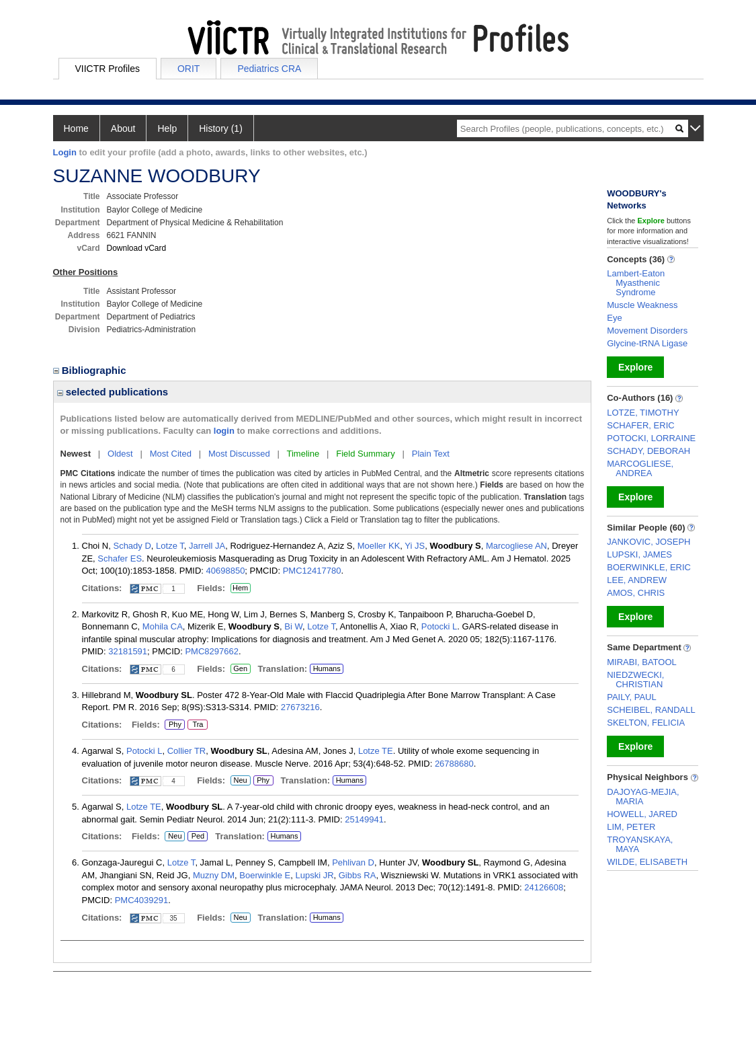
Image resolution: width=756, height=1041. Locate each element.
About (123, 128)
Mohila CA (162, 626)
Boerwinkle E (264, 875)
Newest (75, 454)
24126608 (543, 887)
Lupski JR (314, 875)
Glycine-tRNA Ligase (647, 343)
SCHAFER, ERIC (640, 425)
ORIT (188, 68)
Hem (240, 588)
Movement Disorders (647, 330)
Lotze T (170, 546)
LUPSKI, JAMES (639, 554)
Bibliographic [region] (91, 370)
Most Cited (171, 454)
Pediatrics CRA (269, 68)
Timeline (303, 454)
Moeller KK (379, 546)
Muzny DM (214, 875)
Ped (195, 836)
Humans (327, 668)
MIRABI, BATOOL (642, 662)
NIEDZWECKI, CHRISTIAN (635, 679)
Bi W (293, 626)
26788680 (454, 764)
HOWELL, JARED (642, 814)
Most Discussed (239, 454)
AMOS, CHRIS (636, 593)
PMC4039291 (142, 900)
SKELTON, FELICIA (646, 723)
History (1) (221, 128)
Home (76, 128)
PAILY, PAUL (631, 697)
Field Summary (365, 454)
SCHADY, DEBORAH (648, 451)
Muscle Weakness (642, 305)
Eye (614, 318)
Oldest (120, 454)
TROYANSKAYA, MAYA (640, 844)
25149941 (364, 819)
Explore (635, 367)
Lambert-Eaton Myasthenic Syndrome (636, 282)
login (224, 431)
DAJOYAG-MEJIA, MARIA (643, 796)
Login (65, 152)
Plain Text (431, 454)
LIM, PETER (631, 827)
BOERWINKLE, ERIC (649, 567)
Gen (238, 669)
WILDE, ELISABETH (647, 862)
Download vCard (137, 248)
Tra (197, 725)
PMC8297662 (212, 651)
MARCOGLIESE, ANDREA (640, 468)
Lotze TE (375, 751)
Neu (238, 780)
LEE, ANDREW (637, 580)
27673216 (300, 707)
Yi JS (415, 546)
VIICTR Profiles (107, 68)
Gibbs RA (357, 875)
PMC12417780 (312, 571)
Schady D (132, 546)
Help (167, 128)
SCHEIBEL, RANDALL (651, 710)
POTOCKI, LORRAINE (651, 438)
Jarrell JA (207, 546)
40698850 (225, 571)
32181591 (127, 651)
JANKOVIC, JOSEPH (648, 542)
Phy (175, 725)
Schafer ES (119, 558)
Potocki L (439, 626)
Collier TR (186, 751)
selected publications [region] (113, 391)
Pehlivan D (353, 862)
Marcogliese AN (516, 546)
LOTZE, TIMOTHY (643, 413)
